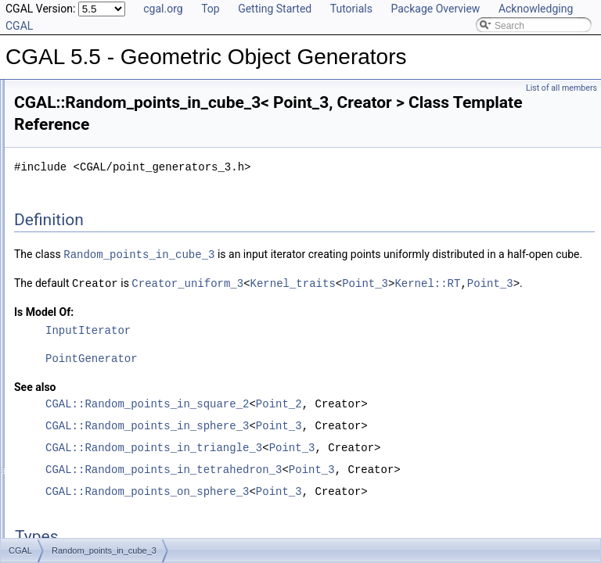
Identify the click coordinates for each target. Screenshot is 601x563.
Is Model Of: (239, 345)
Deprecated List (59, 127)
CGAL (52, 213)
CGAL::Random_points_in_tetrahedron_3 (359, 502)
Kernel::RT (505, 316)
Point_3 (443, 316)
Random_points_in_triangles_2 (116, 523)
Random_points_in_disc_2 (107, 351)
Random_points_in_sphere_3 (113, 368)
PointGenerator (287, 391)
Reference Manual (65, 110)
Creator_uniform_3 (266, 316)
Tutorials (351, 8)
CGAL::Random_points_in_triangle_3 (349, 480)
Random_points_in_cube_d (109, 333)
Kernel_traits (370, 316)
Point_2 (475, 436)
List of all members (561, 88)
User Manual (53, 93)
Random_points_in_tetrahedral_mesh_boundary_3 (157, 419)
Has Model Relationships (79, 161)
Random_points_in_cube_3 (109, 316)
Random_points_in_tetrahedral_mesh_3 (135, 402)
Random (69, 265)
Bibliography (52, 179)
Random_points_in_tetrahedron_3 (122, 437)
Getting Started (274, 8)
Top (210, 8)
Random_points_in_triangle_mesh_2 (128, 488)
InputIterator (283, 363)
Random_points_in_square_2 (113, 385)
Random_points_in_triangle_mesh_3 (128, 505)
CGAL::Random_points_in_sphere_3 (342, 458)
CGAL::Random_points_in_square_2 (342, 436)
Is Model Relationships (74, 144)
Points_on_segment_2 (98, 247)
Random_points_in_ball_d (106, 299)
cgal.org (162, 8)
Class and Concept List (75, 196)
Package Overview (435, 8)
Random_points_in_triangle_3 (114, 471)
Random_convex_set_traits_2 (114, 282)
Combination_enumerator (104, 230)
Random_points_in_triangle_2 (114, 454)
